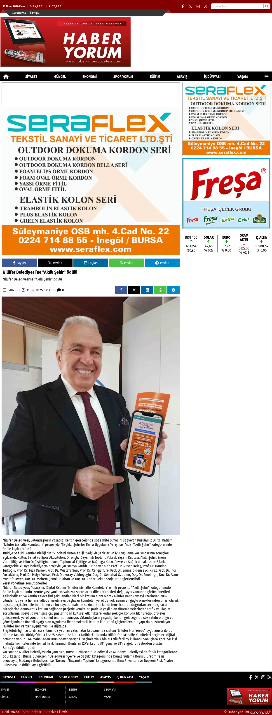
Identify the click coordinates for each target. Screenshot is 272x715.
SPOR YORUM (123, 76)
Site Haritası (32, 712)
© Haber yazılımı (248, 712)
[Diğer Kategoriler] (267, 76)
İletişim (35, 13)
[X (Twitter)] (190, 6)
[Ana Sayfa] (6, 76)
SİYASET (31, 76)
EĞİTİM (155, 76)
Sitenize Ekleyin (56, 712)
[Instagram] (198, 6)
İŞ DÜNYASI (212, 76)
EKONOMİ (89, 76)
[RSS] (205, 6)
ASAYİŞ (182, 76)
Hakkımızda (19, 13)
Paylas (19, 263)
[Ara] (266, 6)
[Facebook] (183, 6)
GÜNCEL (60, 76)
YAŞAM (242, 76)
